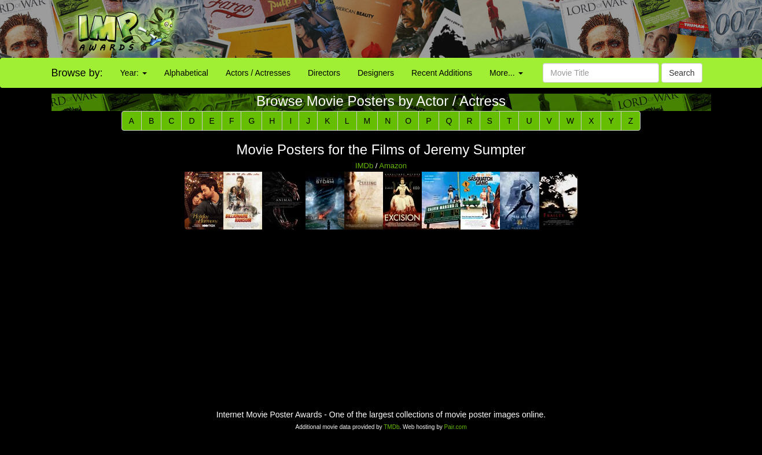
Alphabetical (186, 72)
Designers (376, 72)
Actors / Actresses (258, 72)
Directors (324, 72)
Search (681, 72)
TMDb (391, 427)
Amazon (393, 165)
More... (505, 72)
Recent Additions (441, 72)
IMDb (364, 165)
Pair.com (455, 427)
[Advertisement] (476, 29)
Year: (133, 72)
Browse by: (77, 73)
